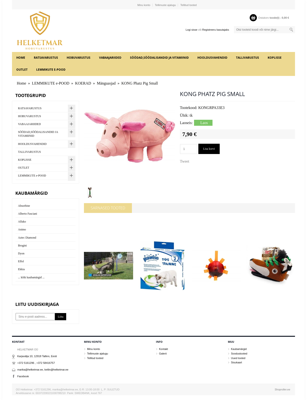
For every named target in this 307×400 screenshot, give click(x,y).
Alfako (22, 221)
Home (20, 58)
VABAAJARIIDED (110, 58)
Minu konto (143, 5)
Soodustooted (239, 353)
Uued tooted (238, 358)
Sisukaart (236, 362)
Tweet (184, 161)
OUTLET (22, 70)
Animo (22, 229)
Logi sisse (191, 29)
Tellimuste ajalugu (165, 5)
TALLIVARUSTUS (247, 58)
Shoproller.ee (282, 389)
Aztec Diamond (27, 237)
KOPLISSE (275, 58)
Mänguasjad (106, 83)
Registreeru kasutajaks (215, 29)
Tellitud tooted (188, 5)
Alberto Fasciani (27, 213)
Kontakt (163, 349)
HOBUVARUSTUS (78, 58)
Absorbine (24, 205)
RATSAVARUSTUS (46, 58)
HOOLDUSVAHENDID (212, 58)
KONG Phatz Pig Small (139, 83)
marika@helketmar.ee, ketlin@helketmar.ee (42, 369)
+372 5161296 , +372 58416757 (36, 362)
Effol (21, 261)
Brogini (22, 245)
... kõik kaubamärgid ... (31, 277)
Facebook (23, 376)
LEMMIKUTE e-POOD (50, 70)
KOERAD (83, 83)
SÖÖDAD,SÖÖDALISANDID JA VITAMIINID (159, 58)
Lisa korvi (209, 148)
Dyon (21, 253)
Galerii (163, 353)
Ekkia (21, 269)
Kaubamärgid (239, 349)
